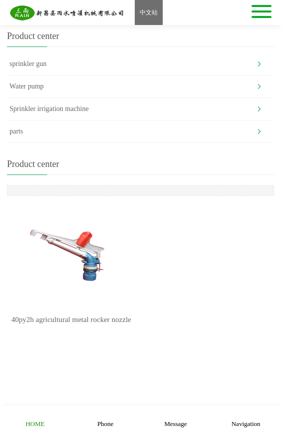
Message (175, 418)
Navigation (246, 418)
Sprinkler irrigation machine (49, 108)
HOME (34, 418)
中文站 (149, 12)
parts (16, 131)
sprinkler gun (27, 64)
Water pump (26, 86)
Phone (105, 418)
